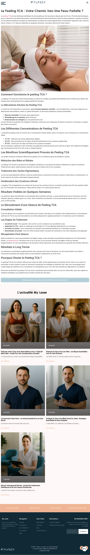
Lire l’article (5, 361)
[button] (87, 2)
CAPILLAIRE (77, 508)
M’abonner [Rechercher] (83, 531)
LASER (12, 508)
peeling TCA (7, 16)
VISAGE (56, 508)
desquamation (13, 240)
